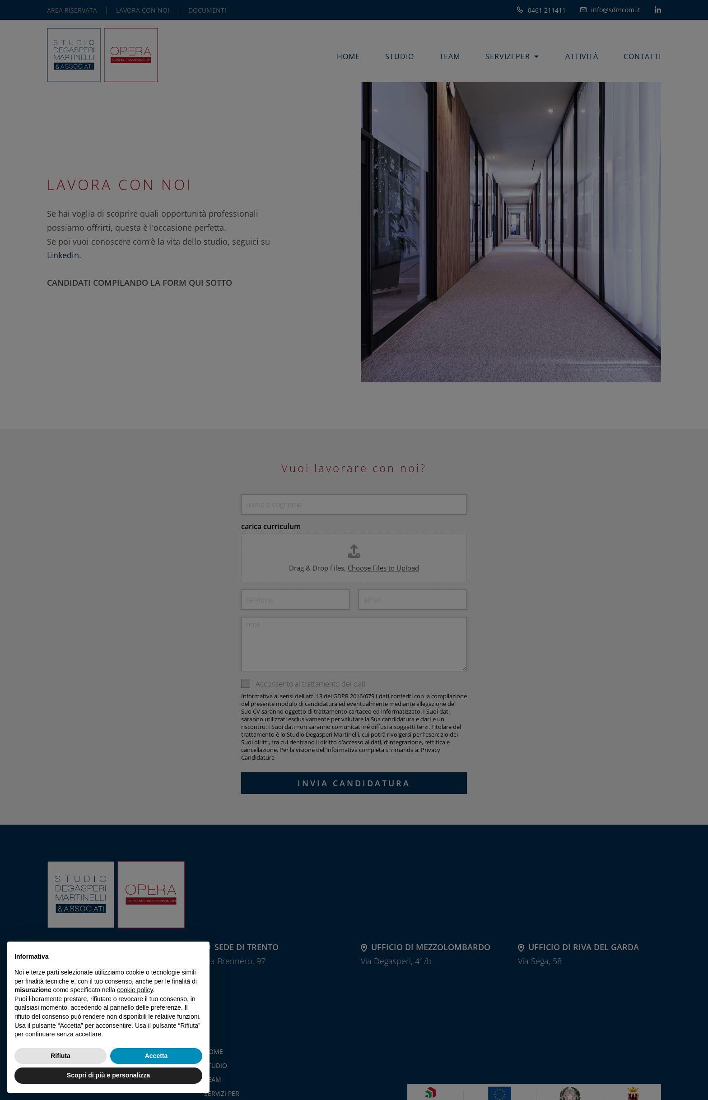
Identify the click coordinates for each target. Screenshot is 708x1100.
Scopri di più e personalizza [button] (108, 1075)
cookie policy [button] (135, 989)
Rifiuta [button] (60, 1055)
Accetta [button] (156, 1055)
